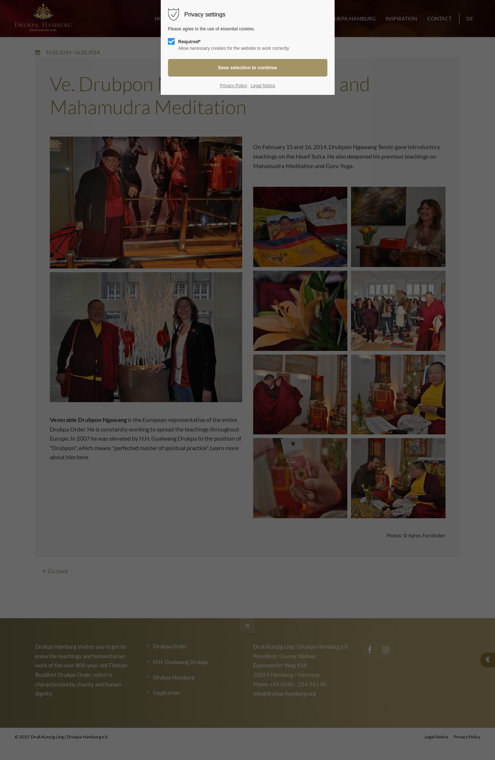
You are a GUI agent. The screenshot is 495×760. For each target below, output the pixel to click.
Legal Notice (263, 85)
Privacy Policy (233, 85)
